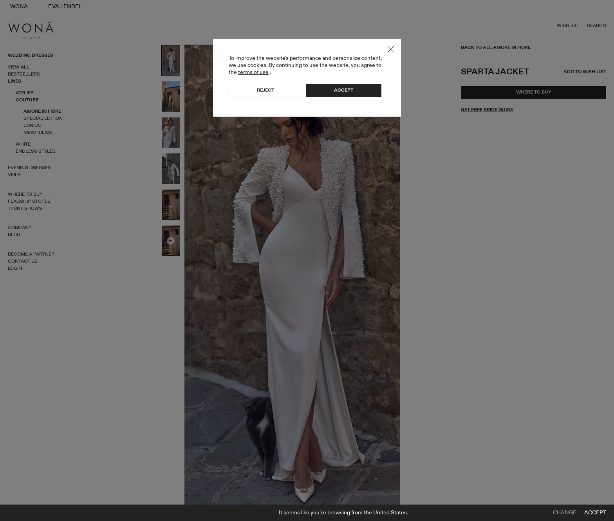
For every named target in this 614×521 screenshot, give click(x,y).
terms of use (253, 72)
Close (391, 49)
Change (564, 512)
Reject (265, 90)
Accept (595, 512)
